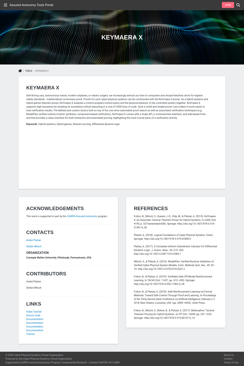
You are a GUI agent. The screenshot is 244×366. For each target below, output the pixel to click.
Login (228, 5)
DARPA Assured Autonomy (82, 216)
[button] (228, 5)
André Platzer (33, 240)
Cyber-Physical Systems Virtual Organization (47, 358)
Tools (28, 71)
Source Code (33, 315)
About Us (229, 355)
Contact (228, 358)
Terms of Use (231, 362)
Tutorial (30, 334)
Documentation (34, 319)
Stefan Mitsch (34, 246)
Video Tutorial (34, 311)
